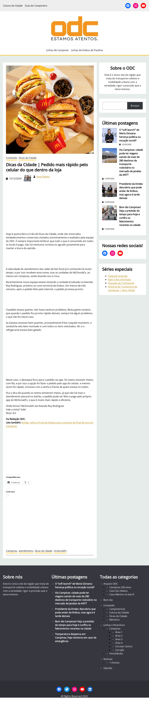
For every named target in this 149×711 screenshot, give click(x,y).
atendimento (26, 551)
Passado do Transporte (121, 283)
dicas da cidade (43, 551)
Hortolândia (116, 653)
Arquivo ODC (110, 583)
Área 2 (118, 635)
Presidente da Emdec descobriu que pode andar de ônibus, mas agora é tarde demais (131, 191)
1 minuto (114, 662)
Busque (135, 105)
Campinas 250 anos (120, 587)
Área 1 (118, 632)
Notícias (107, 659)
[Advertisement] (50, 355)
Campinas (11, 551)
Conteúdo (11, 158)
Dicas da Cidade (28, 158)
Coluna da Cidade (119, 612)
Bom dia (108, 600)
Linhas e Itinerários (114, 625)
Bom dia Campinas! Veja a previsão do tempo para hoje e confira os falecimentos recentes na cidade (130, 216)
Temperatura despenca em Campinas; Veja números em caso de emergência (75, 637)
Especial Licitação (117, 276)
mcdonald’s (60, 551)
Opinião (107, 668)
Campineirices (117, 609)
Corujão (119, 650)
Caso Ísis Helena (118, 590)
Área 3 (118, 639)
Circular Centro (123, 646)
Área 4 (118, 642)
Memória (114, 619)
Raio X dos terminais (119, 279)
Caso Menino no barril (121, 594)
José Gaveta (43, 176)
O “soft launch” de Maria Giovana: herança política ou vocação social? (130, 135)
